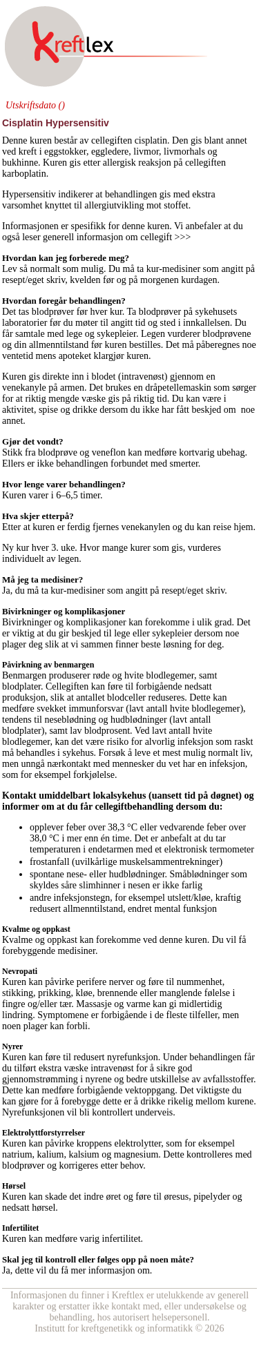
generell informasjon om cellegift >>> (118, 237)
